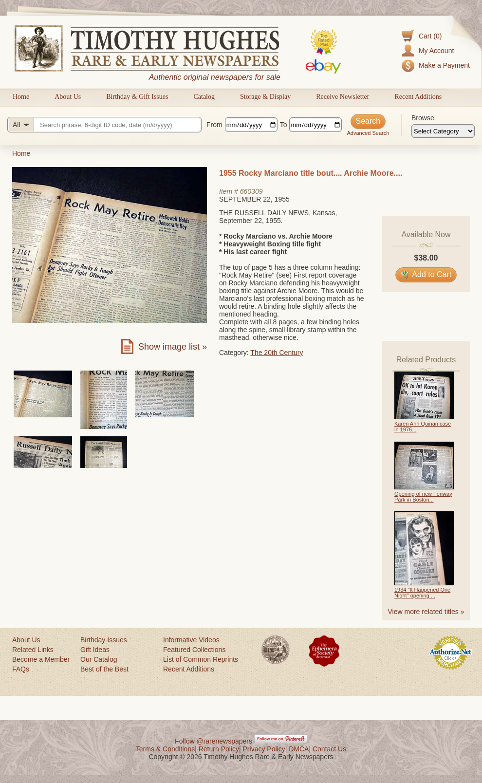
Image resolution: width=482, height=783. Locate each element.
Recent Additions (418, 96)
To (283, 125)
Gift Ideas (95, 649)
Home (21, 96)
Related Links (33, 649)
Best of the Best (104, 669)
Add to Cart (426, 274)
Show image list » (172, 347)
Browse (422, 118)
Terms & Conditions (165, 749)
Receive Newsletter (342, 96)
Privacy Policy (264, 749)
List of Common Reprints (200, 659)
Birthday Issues (103, 640)
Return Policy (219, 749)
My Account (436, 51)
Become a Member (41, 659)
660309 (251, 191)
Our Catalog (98, 659)
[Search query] (104, 124)
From (214, 125)
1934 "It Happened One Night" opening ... (422, 592)
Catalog (204, 96)
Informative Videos (191, 640)
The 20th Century (276, 352)
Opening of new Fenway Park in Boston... (423, 497)
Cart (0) (430, 36)
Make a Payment (444, 65)
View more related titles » (426, 611)
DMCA (299, 749)
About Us (68, 96)
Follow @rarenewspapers (213, 741)
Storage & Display (265, 96)
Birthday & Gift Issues (137, 96)
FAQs (20, 669)
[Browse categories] (443, 131)
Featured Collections (194, 649)
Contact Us (329, 749)
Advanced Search (368, 133)
